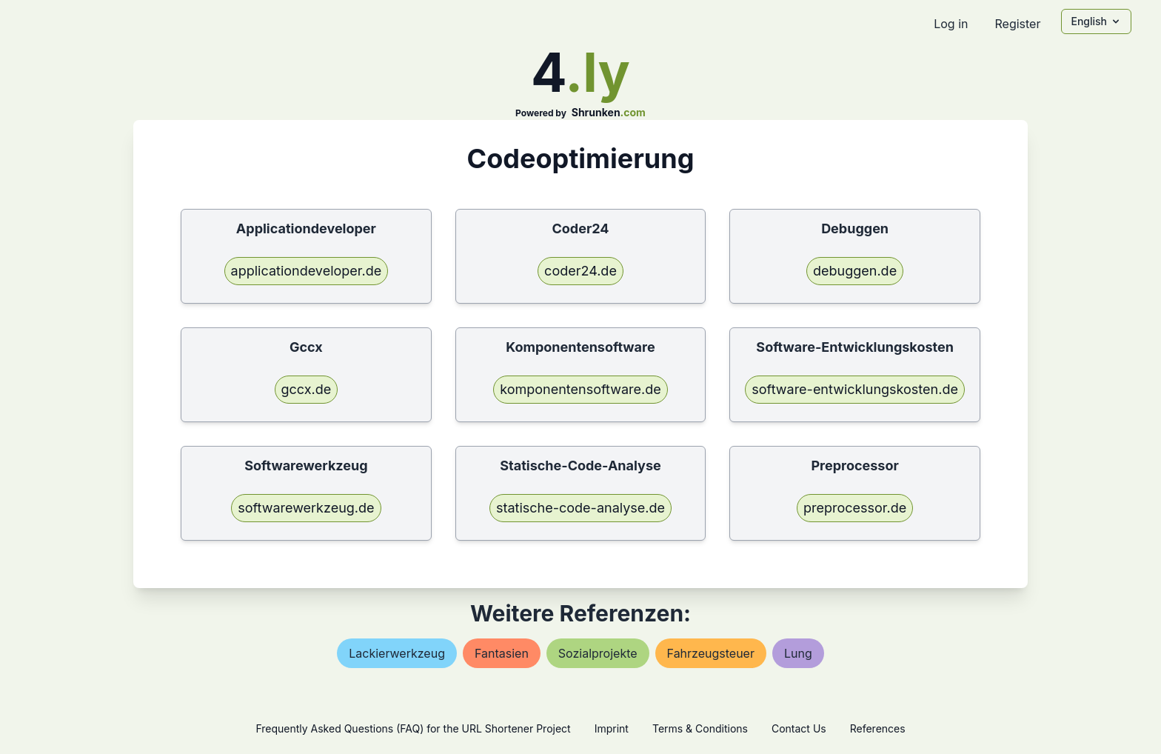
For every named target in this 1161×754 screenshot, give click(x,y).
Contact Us (799, 728)
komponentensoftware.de (580, 389)
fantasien (502, 653)
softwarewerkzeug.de (306, 508)
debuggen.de (855, 270)
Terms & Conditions (700, 728)
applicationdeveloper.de (306, 270)
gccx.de (306, 389)
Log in (951, 23)
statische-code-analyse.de (580, 508)
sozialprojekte (598, 653)
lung (798, 653)
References (878, 728)
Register (1017, 23)
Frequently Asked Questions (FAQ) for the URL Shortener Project (412, 728)
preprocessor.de (854, 508)
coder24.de (580, 270)
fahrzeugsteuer (711, 653)
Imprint (612, 728)
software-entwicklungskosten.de (855, 389)
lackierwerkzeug (397, 653)
